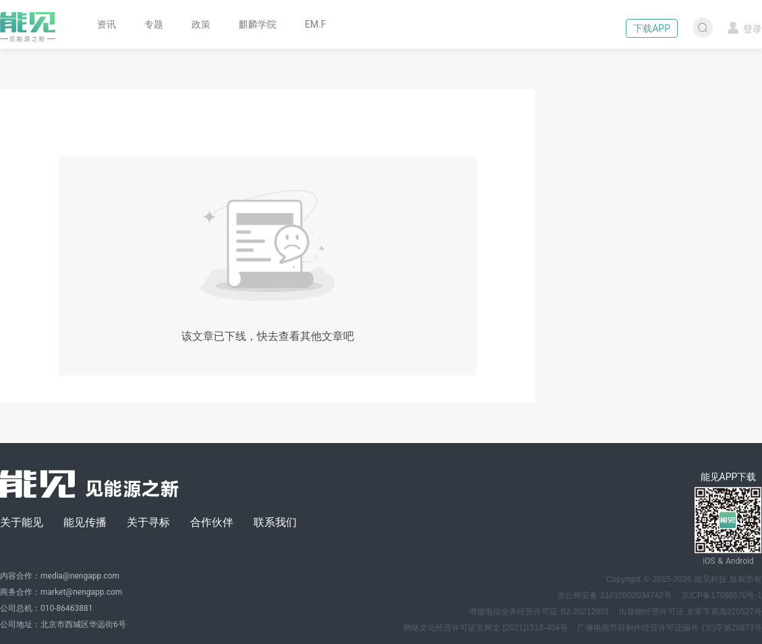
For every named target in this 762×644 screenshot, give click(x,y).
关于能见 (21, 522)
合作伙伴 (211, 522)
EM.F (315, 24)
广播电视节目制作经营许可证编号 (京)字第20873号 (669, 628)
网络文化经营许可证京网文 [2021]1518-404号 (485, 628)
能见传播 (85, 522)
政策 (201, 24)
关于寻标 (148, 522)
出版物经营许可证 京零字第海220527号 (690, 611)
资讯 (106, 24)
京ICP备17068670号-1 (721, 595)
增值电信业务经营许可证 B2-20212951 (539, 611)
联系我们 (275, 522)
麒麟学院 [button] (257, 24)
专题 (153, 24)
